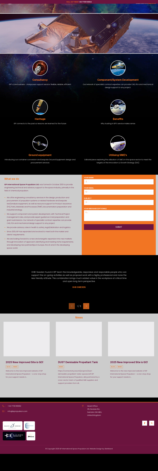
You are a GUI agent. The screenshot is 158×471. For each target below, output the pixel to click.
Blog (8, 367)
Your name (119, 182)
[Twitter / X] (151, 423)
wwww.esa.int (151, 3)
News (15, 367)
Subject (119, 203)
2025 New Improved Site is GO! (24, 362)
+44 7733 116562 (14, 406)
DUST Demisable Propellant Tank (78, 362)
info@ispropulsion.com (17, 411)
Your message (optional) (119, 216)
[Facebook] (144, 423)
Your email (119, 192)
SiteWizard (109, 449)
